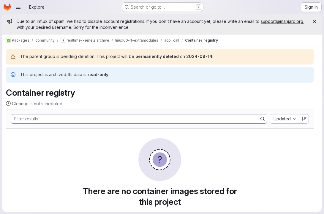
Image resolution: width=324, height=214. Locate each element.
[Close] (314, 21)
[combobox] (284, 119)
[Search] (131, 118)
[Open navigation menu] (18, 7)
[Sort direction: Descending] (304, 119)
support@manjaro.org (282, 21)
